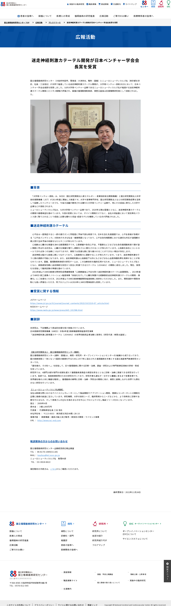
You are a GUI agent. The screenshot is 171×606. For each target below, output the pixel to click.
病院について (67, 531)
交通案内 (112, 6)
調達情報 (100, 6)
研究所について (99, 531)
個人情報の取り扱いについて (110, 577)
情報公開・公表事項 (139, 572)
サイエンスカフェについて (135, 538)
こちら (53, 469)
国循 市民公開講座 (106, 572)
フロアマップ (98, 544)
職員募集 (88, 6)
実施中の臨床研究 (72, 6)
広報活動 (14, 544)
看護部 (64, 540)
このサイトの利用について (22, 601)
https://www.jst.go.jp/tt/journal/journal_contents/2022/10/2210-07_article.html (69, 303)
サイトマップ (126, 6)
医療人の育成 (16, 535)
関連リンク (88, 601)
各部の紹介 (97, 535)
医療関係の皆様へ (69, 549)
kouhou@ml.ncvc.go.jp (49, 455)
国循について (16, 531)
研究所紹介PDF (99, 540)
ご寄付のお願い (17, 549)
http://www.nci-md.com (49, 420)
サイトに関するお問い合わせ (68, 601)
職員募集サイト (71, 577)
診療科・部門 (67, 535)
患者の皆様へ (67, 544)
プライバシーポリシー (45, 601)
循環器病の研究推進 (19, 540)
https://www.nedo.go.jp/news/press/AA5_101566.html (56, 310)
